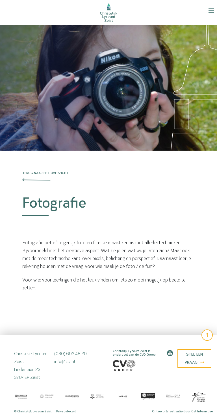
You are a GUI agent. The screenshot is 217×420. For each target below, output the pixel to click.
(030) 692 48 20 (70, 353)
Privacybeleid (66, 411)
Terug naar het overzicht (45, 173)
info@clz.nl (64, 360)
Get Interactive (202, 411)
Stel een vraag (194, 358)
